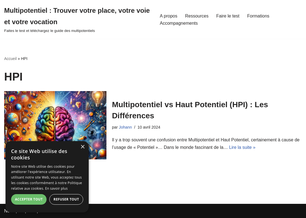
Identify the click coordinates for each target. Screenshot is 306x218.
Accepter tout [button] (29, 199)
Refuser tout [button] (66, 199)
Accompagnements (179, 23)
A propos (168, 16)
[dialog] (47, 176)
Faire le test (227, 16)
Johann (125, 127)
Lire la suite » (242, 147)
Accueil (10, 58)
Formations (258, 16)
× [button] (82, 147)
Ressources (196, 16)
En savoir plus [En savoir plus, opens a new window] (56, 188)
